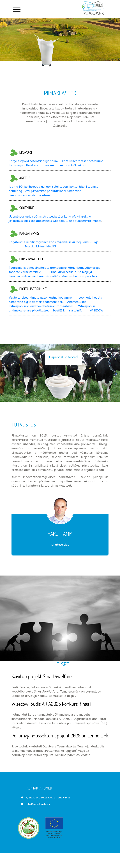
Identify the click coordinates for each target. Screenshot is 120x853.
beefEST (58, 310)
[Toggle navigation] (17, 9)
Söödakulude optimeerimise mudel (77, 221)
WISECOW (96, 310)
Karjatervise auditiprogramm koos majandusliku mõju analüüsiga (54, 242)
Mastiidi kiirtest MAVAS (40, 246)
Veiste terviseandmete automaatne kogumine (40, 297)
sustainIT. (75, 310)
